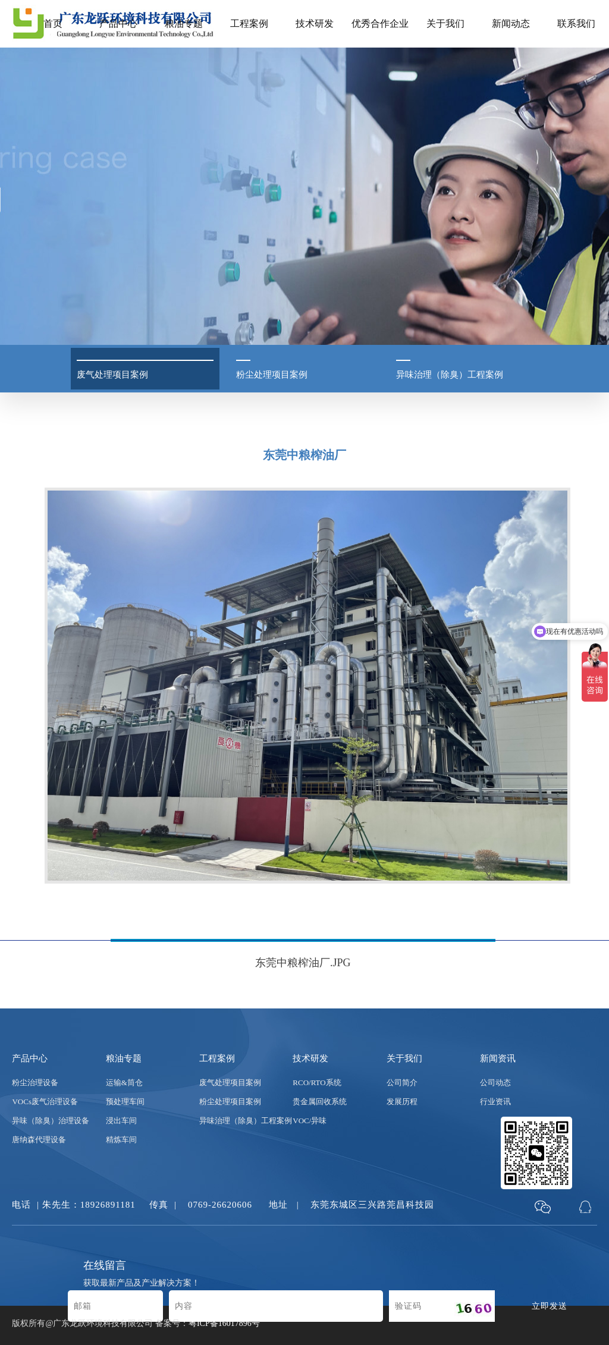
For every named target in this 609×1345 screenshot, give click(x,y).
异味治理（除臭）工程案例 (245, 1120)
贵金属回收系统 (320, 1101)
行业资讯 (495, 1101)
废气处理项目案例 (230, 1082)
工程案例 (249, 23)
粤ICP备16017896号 (224, 1323)
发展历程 (402, 1101)
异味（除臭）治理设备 (50, 1120)
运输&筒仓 (124, 1082)
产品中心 (118, 23)
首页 (52, 23)
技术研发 (315, 23)
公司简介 (402, 1082)
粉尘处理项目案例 (230, 1101)
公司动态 (495, 1082)
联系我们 (576, 23)
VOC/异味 (310, 1120)
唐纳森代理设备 (39, 1139)
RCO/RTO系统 (317, 1082)
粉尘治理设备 (35, 1082)
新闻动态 (511, 23)
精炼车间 (121, 1139)
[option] (304, 739)
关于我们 (445, 23)
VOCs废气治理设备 (45, 1101)
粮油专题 (184, 23)
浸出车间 (121, 1120)
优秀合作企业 (380, 23)
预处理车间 (125, 1101)
